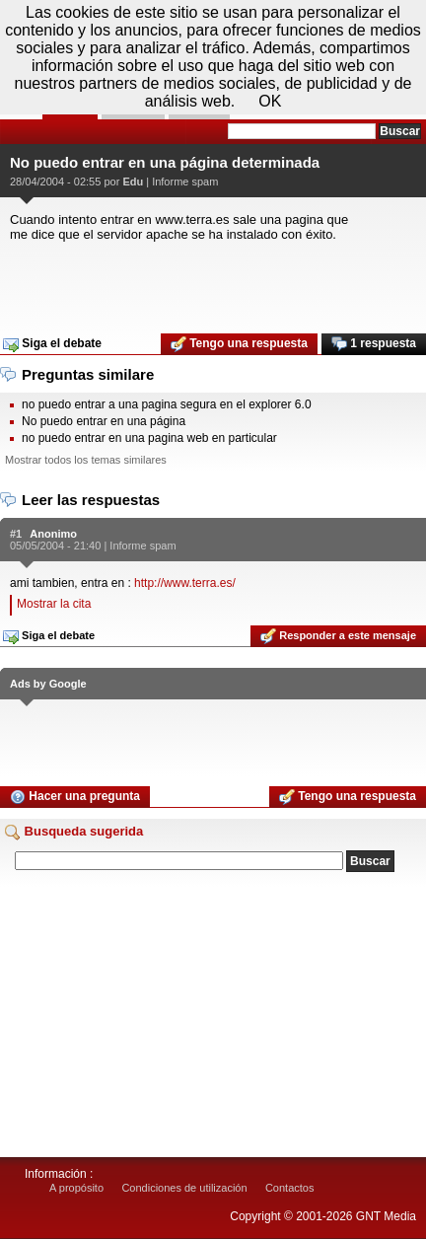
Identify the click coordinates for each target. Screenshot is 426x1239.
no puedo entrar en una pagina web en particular (149, 438)
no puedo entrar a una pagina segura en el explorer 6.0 (167, 404)
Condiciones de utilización (184, 1188)
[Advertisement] (213, 281)
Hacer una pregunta (75, 797)
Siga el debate (52, 344)
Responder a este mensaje (338, 636)
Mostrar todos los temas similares (86, 460)
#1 (16, 534)
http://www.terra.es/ (185, 583)
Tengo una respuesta (239, 344)
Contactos (290, 1188)
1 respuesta (373, 344)
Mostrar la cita (54, 604)
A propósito (76, 1188)
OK (269, 101)
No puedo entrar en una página (103, 421)
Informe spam (185, 181)
